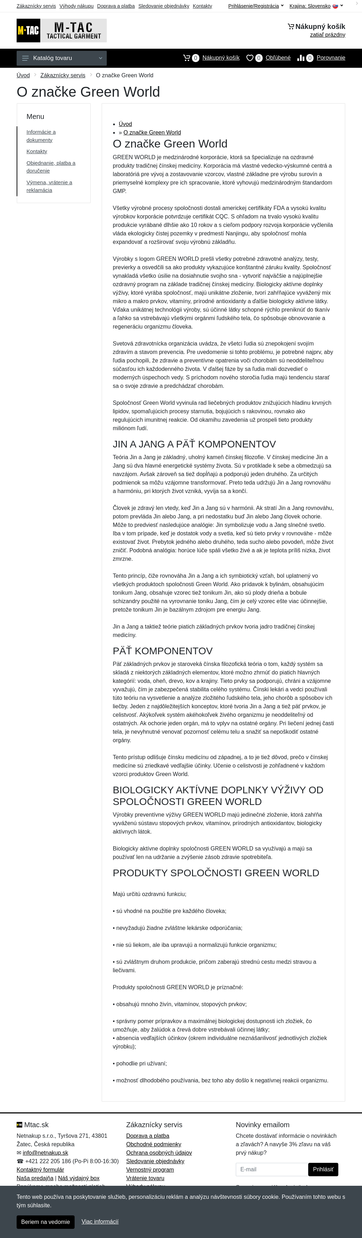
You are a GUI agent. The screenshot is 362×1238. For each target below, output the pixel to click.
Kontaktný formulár (40, 1170)
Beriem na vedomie (45, 1222)
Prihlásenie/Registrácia (256, 6)
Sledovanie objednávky (163, 6)
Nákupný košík (208, 57)
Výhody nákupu (76, 6)
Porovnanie (318, 57)
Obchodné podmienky (153, 1144)
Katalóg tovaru (62, 58)
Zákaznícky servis (36, 6)
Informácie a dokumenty (41, 136)
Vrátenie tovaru (145, 1178)
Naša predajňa (35, 1178)
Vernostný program (150, 1170)
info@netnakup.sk (45, 1153)
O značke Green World (152, 133)
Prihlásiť (323, 1169)
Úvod (23, 75)
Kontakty (202, 6)
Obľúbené (265, 57)
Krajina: (316, 6)
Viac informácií (100, 1222)
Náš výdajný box (78, 1178)
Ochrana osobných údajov (159, 1153)
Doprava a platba (116, 6)
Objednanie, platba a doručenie (51, 167)
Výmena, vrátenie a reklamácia (49, 186)
